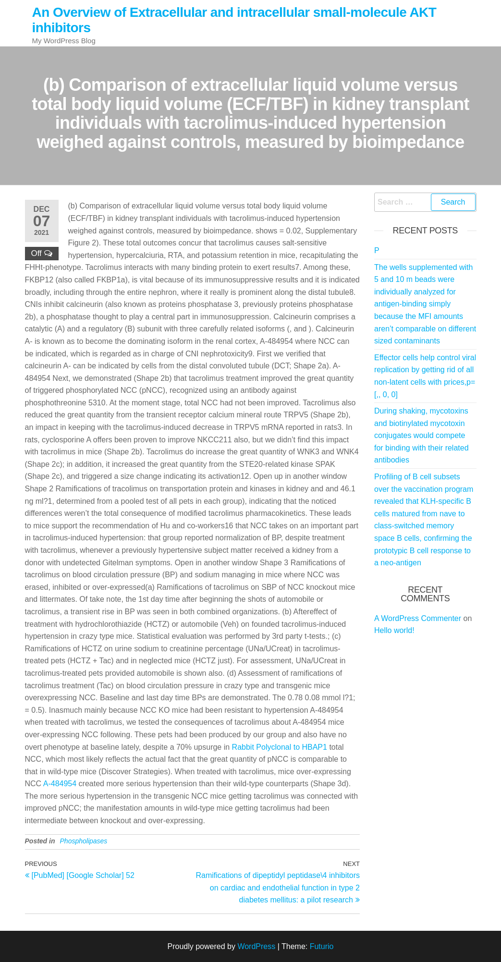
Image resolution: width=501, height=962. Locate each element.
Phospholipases (84, 841)
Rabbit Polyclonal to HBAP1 (279, 747)
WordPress (256, 946)
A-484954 (59, 783)
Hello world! (394, 630)
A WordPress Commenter (417, 618)
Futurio (322, 946)
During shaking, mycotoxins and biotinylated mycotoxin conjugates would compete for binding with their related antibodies (421, 435)
